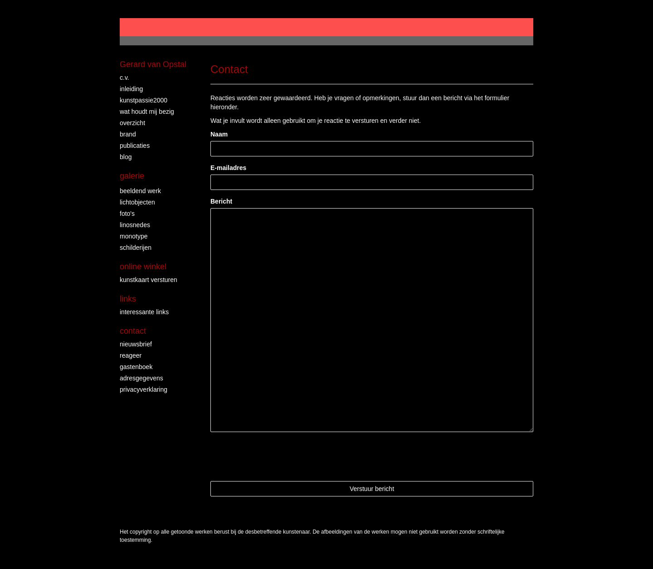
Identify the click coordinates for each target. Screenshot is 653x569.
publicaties (135, 145)
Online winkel (143, 266)
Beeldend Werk (140, 191)
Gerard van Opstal (153, 64)
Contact (133, 331)
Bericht (221, 201)
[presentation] (279, 456)
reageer (130, 355)
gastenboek (136, 366)
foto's (127, 213)
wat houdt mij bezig (147, 111)
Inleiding (131, 88)
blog (126, 156)
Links (128, 298)
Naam (219, 134)
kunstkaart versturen (148, 279)
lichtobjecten (137, 202)
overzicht (132, 122)
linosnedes (135, 225)
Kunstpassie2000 (143, 100)
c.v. (124, 77)
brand (128, 134)
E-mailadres (228, 167)
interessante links (144, 312)
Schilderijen (135, 247)
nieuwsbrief (136, 344)
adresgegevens (141, 378)
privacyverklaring (143, 389)
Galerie (132, 175)
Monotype (133, 236)
